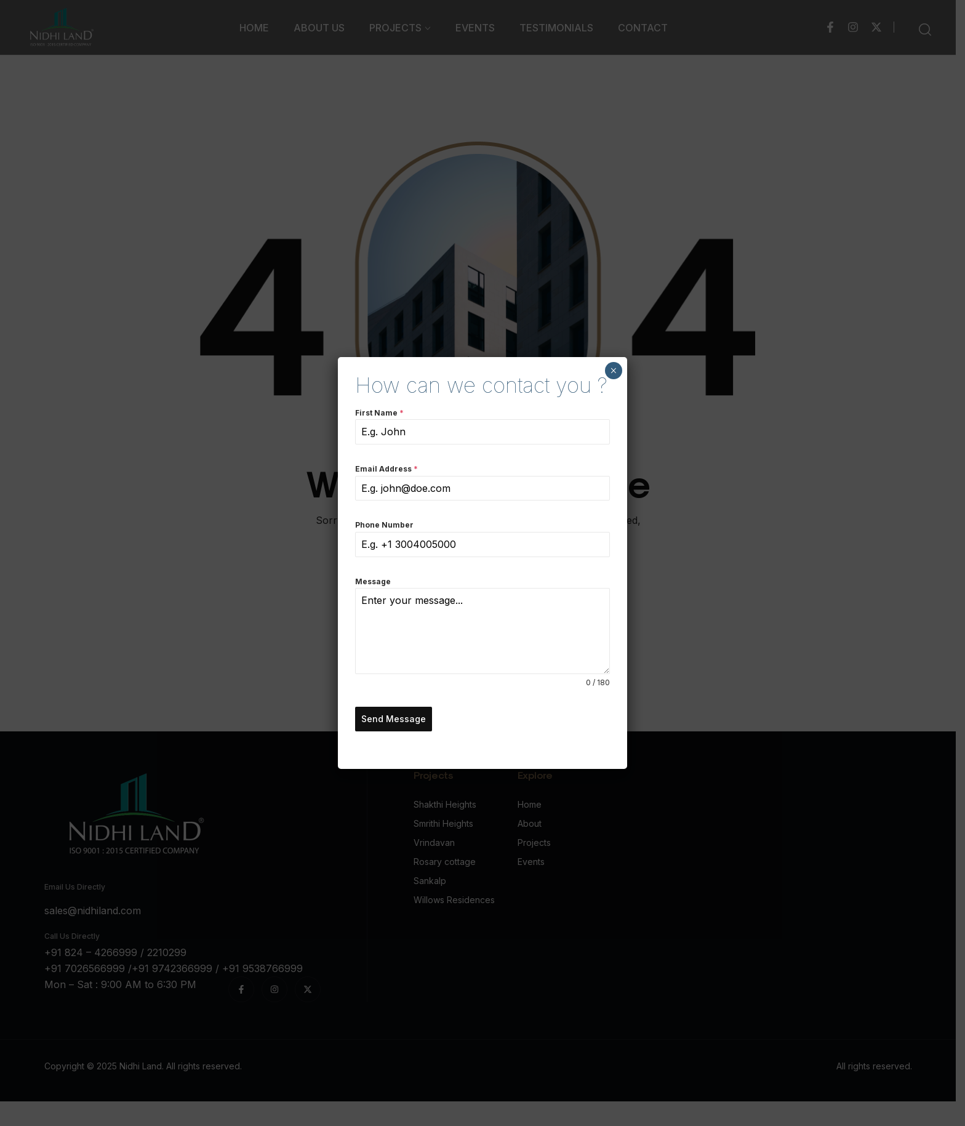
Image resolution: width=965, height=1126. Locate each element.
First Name (379, 413)
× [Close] (614, 371)
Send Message (393, 719)
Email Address (386, 470)
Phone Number (384, 526)
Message (373, 582)
